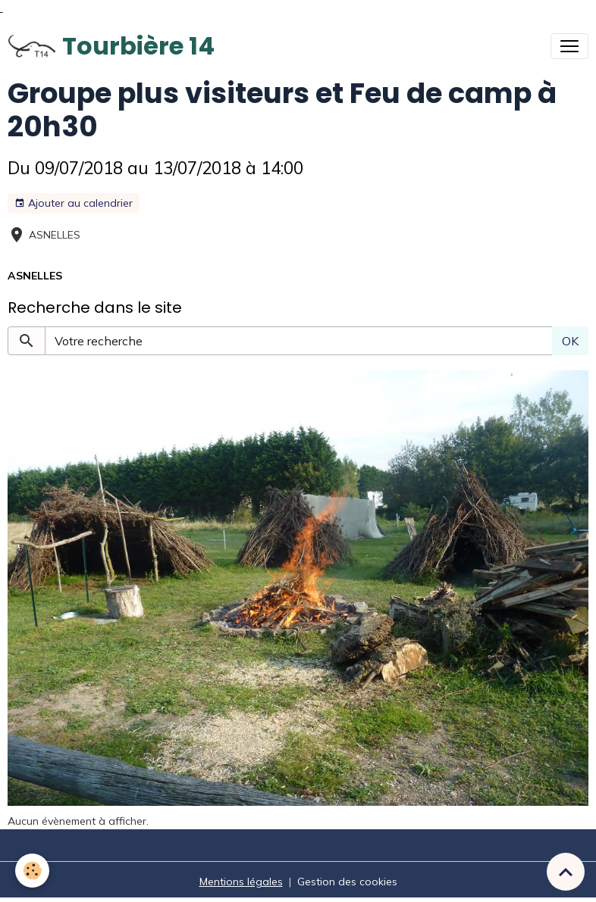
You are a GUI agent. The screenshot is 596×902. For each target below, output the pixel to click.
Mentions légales (241, 881)
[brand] (111, 46)
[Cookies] (32, 871)
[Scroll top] (566, 872)
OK (570, 340)
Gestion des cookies (347, 881)
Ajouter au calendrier (73, 203)
